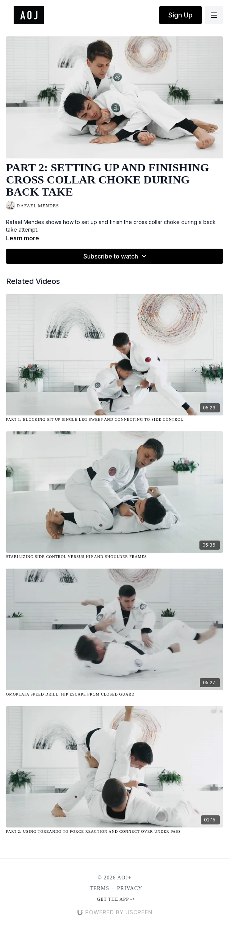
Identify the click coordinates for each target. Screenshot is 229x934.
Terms (100, 888)
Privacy (130, 888)
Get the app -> (116, 899)
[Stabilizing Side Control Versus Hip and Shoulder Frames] (114, 556)
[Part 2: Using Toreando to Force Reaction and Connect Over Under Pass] (114, 831)
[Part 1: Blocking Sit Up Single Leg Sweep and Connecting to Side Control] (114, 419)
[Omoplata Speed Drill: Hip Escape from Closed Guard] (114, 694)
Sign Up (180, 15)
